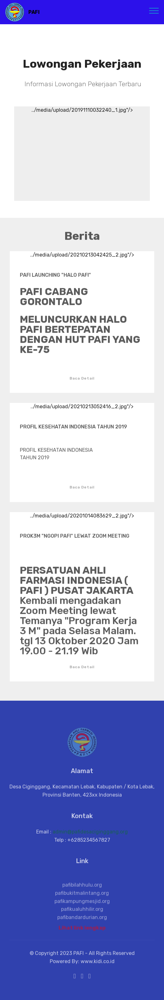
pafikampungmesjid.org (82, 912)
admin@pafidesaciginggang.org (90, 836)
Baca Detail (82, 382)
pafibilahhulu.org (82, 896)
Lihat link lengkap (82, 930)
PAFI (34, 12)
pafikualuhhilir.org (82, 921)
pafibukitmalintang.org (82, 904)
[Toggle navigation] (154, 10)
